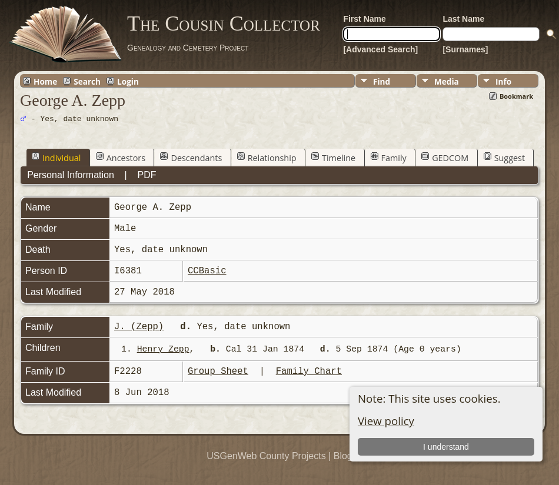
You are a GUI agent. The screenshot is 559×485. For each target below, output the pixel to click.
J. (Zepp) (139, 326)
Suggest (504, 157)
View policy (386, 420)
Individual (56, 157)
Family (389, 157)
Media (446, 81)
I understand (446, 446)
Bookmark (516, 96)
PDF (147, 175)
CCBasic (207, 271)
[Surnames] (465, 49)
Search (87, 81)
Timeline (333, 157)
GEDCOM (444, 157)
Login (128, 81)
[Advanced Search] (380, 49)
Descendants (191, 157)
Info (503, 81)
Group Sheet (218, 371)
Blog (343, 456)
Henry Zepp (163, 349)
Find (381, 81)
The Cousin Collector (223, 23)
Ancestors (120, 157)
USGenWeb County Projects (266, 456)
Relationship (267, 157)
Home (45, 81)
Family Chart (309, 371)
